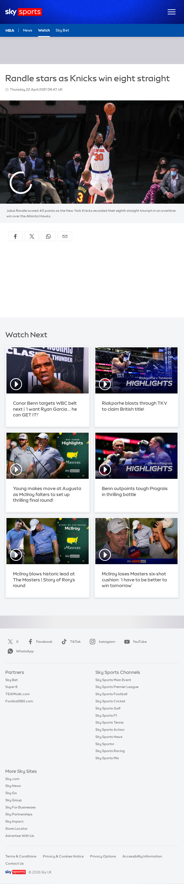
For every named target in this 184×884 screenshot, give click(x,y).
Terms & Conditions (20, 856)
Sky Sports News (108, 736)
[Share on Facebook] (15, 236)
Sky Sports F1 (106, 715)
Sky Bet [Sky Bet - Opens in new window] (62, 30)
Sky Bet (11, 680)
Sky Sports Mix (107, 758)
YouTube (134, 641)
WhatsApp (20, 651)
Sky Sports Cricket (110, 701)
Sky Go (11, 793)
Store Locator (16, 828)
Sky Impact (14, 821)
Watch (44, 30)
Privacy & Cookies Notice (63, 856)
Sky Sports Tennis (109, 722)
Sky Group (13, 800)
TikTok (70, 641)
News (27, 30)
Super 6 (11, 686)
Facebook (39, 641)
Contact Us (14, 863)
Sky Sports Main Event (113, 680)
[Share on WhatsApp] (48, 236)
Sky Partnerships (18, 814)
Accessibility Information (142, 856)
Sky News (13, 785)
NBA (10, 30)
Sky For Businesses (20, 807)
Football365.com (19, 701)
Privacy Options (103, 856)
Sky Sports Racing (110, 751)
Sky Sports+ (105, 744)
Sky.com (12, 778)
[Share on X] (32, 236)
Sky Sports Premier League (116, 686)
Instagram (101, 641)
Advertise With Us (19, 835)
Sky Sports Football (111, 694)
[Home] (23, 12)
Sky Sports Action (109, 729)
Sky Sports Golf (108, 708)
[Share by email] (65, 236)
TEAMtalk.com (17, 694)
